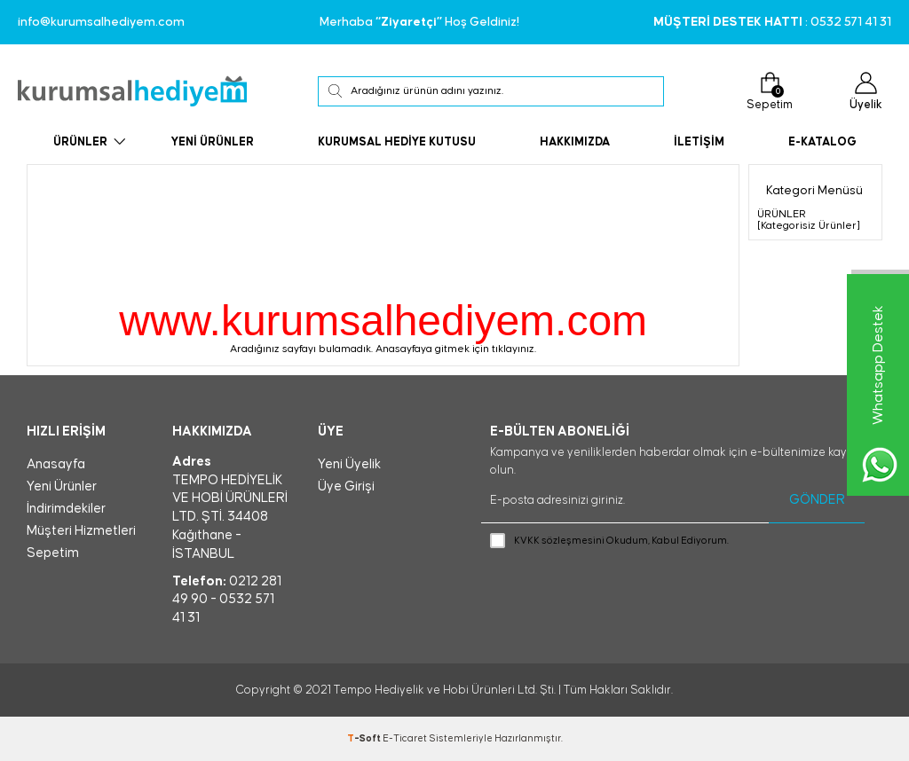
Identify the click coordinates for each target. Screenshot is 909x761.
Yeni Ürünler (62, 486)
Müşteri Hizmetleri (81, 530)
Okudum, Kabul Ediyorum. (609, 541)
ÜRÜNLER (80, 142)
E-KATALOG (822, 142)
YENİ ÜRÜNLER (212, 142)
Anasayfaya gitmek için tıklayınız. (455, 349)
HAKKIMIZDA (575, 142)
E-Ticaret (405, 738)
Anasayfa (56, 464)
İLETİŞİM (699, 142)
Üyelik (866, 91)
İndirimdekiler (66, 508)
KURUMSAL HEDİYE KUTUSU (397, 142)
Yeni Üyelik (349, 464)
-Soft (365, 738)
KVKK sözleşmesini (559, 540)
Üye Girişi (346, 486)
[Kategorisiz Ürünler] (808, 225)
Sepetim (770, 91)
